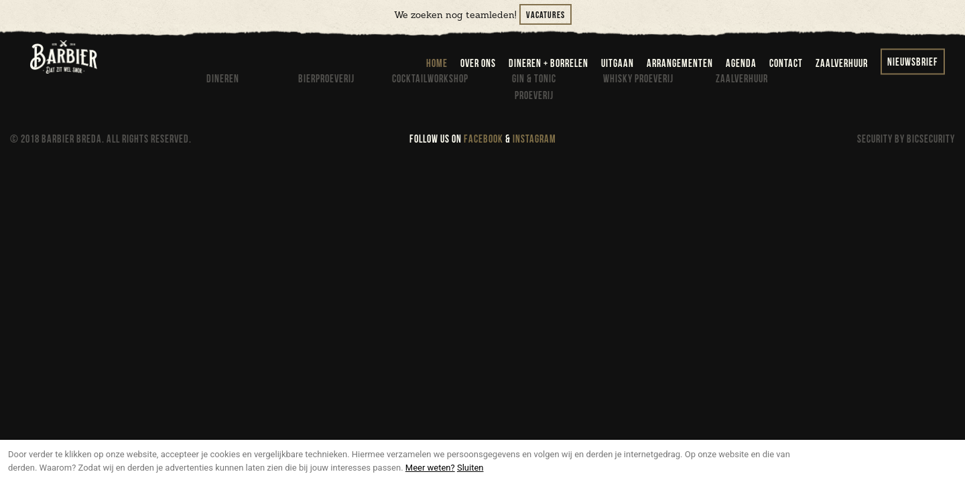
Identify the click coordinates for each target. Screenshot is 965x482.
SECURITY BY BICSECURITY (906, 139)
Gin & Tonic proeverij (534, 87)
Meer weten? (430, 468)
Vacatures (545, 15)
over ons (478, 64)
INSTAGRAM (534, 139)
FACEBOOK (483, 139)
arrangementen (680, 64)
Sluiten (470, 468)
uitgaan (617, 64)
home (437, 64)
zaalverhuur (842, 64)
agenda (741, 64)
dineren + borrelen (548, 64)
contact (786, 64)
